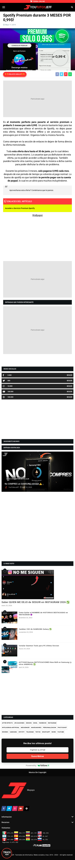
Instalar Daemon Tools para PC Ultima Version (39, 646)
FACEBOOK (42, 723)
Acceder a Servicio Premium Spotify (20, 208)
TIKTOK (37, 732)
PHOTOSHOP (62, 727)
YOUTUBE (60, 732)
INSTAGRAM (52, 723)
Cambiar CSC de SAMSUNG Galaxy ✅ (35, 629)
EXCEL (35, 723)
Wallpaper (37, 215)
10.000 (7, 386)
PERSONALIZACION (49, 727)
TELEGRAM (30, 732)
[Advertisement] (37, 99)
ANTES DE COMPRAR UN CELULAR (17, 479)
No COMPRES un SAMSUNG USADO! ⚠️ (23, 484)
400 (6, 381)
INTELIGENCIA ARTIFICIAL (10, 727)
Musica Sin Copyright (37, 772)
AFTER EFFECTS (7, 723)
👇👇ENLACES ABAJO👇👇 (15, 74)
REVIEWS (5, 732)
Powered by (37, 765)
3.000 (7, 375)
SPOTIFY (21, 732)
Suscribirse (37, 756)
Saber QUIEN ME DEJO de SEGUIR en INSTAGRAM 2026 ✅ (36, 602)
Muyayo (31, 790)
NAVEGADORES (36, 727)
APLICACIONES (19, 723)
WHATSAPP (46, 732)
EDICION (29, 723)
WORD (54, 732)
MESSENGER (25, 727)
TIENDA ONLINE (37, 1)
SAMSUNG (13, 732)
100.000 (8, 392)
